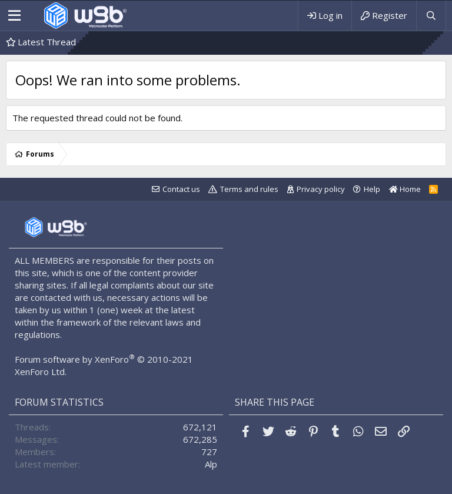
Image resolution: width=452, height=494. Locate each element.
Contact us (181, 189)
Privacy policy (321, 189)
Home (405, 189)
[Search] (431, 16)
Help (372, 189)
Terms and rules (249, 189)
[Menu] (14, 16)
